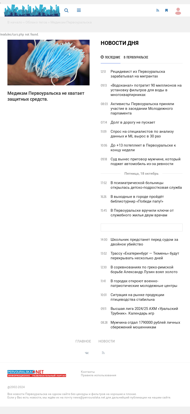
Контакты (88, 372)
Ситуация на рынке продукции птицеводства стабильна (137, 297)
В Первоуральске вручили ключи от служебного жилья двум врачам (142, 212)
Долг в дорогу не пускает (133, 122)
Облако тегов (36, 22)
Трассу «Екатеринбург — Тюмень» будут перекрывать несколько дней (145, 255)
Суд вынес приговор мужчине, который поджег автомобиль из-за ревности (146, 161)
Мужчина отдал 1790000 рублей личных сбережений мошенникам (145, 324)
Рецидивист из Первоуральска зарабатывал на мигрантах (138, 73)
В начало (14, 22)
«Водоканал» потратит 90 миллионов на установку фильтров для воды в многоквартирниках (146, 90)
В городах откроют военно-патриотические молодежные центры (144, 283)
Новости (106, 341)
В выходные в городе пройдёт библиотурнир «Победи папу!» (137, 199)
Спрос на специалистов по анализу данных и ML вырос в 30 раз (142, 133)
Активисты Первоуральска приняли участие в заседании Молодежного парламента (142, 108)
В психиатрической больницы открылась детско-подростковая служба (146, 185)
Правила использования (98, 375)
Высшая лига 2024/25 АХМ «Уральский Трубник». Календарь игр (144, 311)
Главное (83, 341)
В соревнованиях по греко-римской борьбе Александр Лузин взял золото (144, 269)
